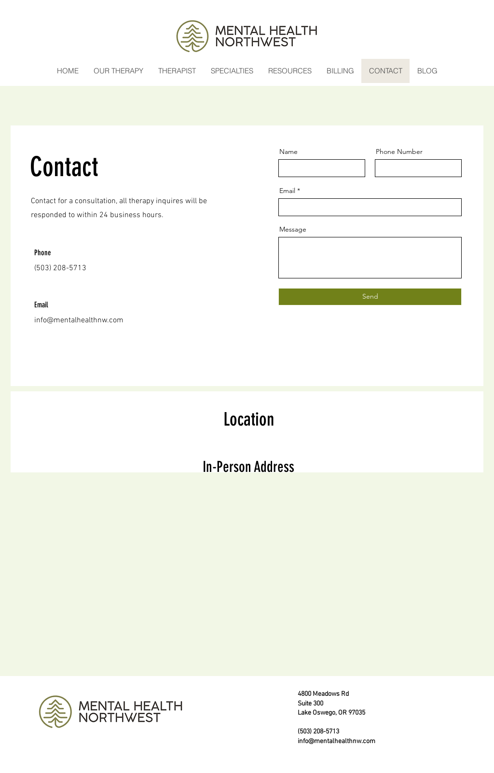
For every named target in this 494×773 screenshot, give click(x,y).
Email (287, 190)
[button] (118, 71)
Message (292, 229)
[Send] (370, 296)
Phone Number (399, 151)
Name (288, 151)
